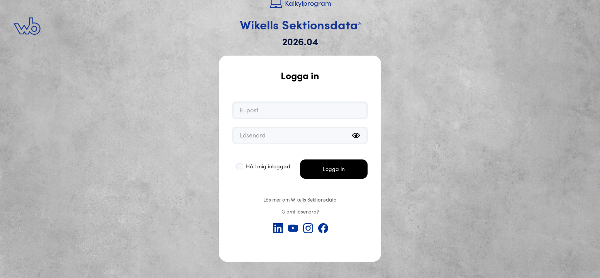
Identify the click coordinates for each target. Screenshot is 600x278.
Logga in (334, 169)
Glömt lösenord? (300, 211)
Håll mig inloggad (268, 166)
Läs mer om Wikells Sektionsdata (300, 199)
